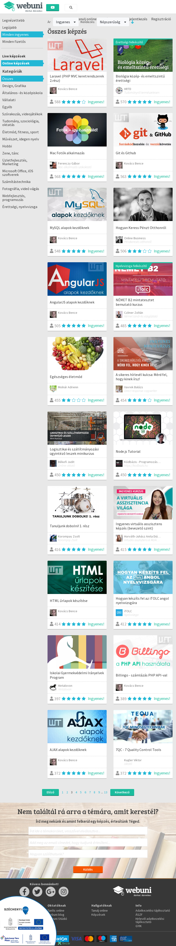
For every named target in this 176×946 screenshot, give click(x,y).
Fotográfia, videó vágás (20, 188)
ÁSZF (139, 915)
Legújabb (9, 27)
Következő (122, 792)
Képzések (98, 915)
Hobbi (7, 146)
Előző (50, 792)
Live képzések (13, 56)
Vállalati (8, 100)
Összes (7, 78)
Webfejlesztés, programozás (13, 197)
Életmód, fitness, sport (20, 132)
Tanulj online (99, 910)
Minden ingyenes (15, 34)
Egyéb (7, 107)
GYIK (139, 926)
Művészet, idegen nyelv (20, 139)
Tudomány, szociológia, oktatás (20, 123)
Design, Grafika (14, 85)
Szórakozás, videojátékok (22, 114)
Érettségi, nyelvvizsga (19, 206)
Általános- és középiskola (22, 92)
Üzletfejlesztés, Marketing (14, 162)
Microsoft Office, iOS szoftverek (17, 173)
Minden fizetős (14, 41)
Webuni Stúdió (57, 919)
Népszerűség (113, 22)
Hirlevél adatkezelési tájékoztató (150, 920)
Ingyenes (66, 22)
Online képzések (16, 63)
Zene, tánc (10, 153)
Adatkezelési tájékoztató (153, 910)
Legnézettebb (13, 20)
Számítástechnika (16, 181)
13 (105, 792)
